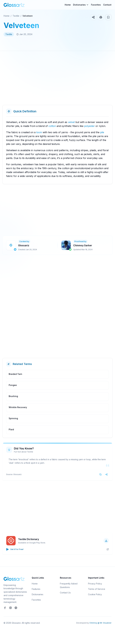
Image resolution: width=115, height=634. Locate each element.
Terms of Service (96, 589)
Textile (16, 16)
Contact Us (65, 592)
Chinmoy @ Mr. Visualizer (100, 623)
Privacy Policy (95, 583)
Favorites (96, 4)
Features (36, 589)
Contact (107, 4)
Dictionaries (37, 594)
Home (68, 4)
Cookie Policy (95, 594)
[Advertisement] (57, 79)
